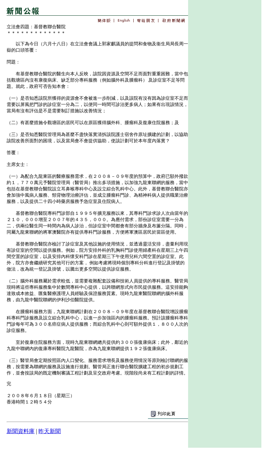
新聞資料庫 (21, 431)
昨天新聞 (49, 431)
